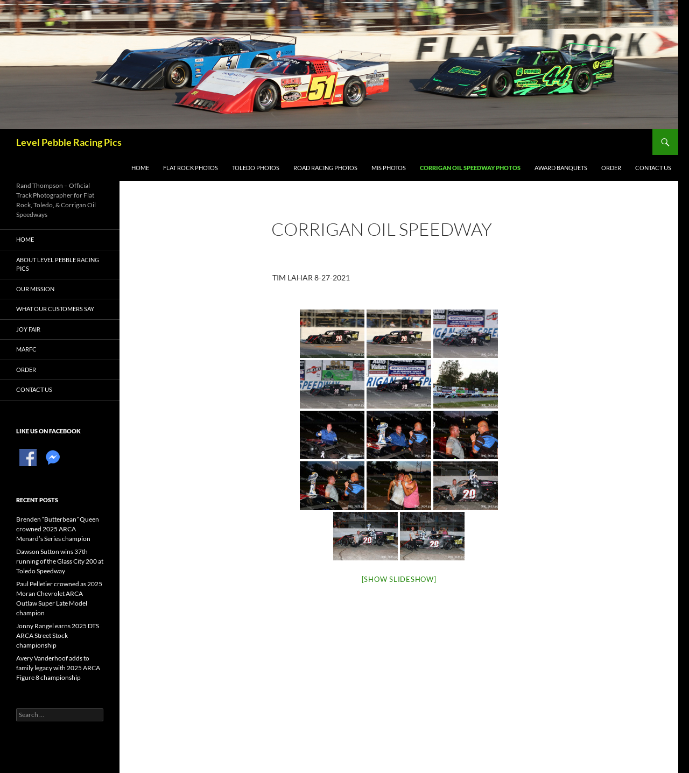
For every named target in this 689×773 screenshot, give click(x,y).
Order (611, 167)
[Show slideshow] (399, 579)
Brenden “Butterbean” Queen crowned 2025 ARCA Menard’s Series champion (57, 529)
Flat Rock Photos (190, 167)
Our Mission (35, 288)
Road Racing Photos (325, 167)
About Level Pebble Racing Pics (57, 264)
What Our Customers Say (55, 308)
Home (140, 167)
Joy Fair (28, 329)
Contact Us (653, 167)
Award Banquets (561, 167)
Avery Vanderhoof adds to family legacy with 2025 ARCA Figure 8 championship (58, 667)
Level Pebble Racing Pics (69, 142)
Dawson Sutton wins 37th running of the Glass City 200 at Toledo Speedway (59, 561)
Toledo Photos (255, 167)
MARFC (26, 349)
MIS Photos (388, 167)
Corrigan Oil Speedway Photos (470, 167)
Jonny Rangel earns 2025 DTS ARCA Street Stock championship (57, 635)
